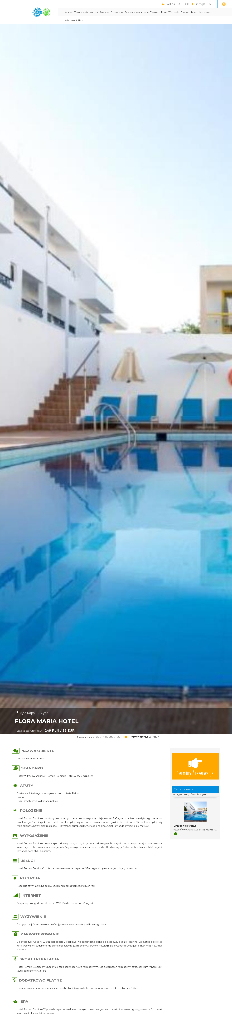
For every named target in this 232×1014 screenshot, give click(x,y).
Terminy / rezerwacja (195, 766)
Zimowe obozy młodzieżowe (196, 12)
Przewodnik (117, 12)
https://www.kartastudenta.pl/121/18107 (196, 829)
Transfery (155, 12)
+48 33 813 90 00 (177, 4)
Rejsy (164, 12)
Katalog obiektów (74, 20)
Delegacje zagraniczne (137, 12)
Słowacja (104, 12)
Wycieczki (173, 12)
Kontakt (69, 12)
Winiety (94, 12)
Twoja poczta (81, 12)
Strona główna (84, 737)
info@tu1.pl (204, 4)
